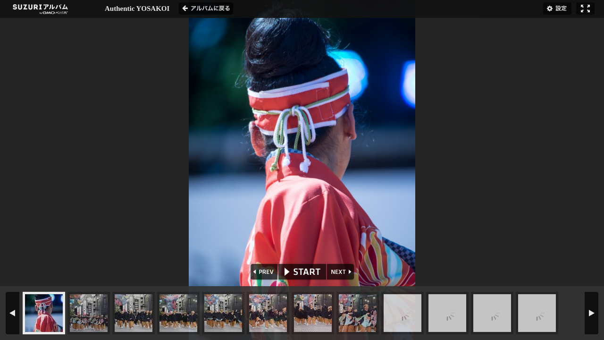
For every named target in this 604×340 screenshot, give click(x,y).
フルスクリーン (585, 8)
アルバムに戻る (206, 8)
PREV (263, 271)
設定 (557, 8)
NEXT (341, 271)
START (302, 271)
